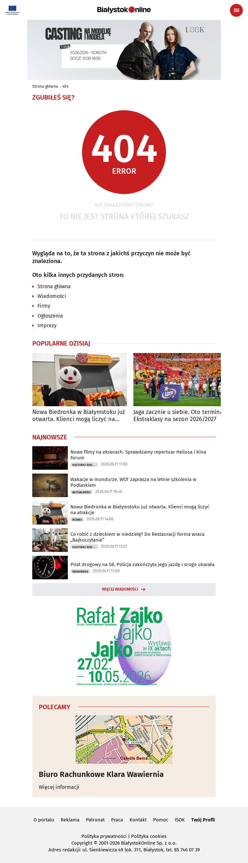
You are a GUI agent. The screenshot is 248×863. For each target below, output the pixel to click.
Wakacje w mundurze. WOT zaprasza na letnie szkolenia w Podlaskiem (133, 482)
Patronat (95, 820)
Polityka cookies (149, 836)
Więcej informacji (59, 787)
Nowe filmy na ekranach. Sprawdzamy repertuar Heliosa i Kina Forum (138, 455)
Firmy (43, 306)
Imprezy (47, 325)
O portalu (44, 820)
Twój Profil (203, 820)
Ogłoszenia (50, 316)
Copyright (81, 843)
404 (65, 86)
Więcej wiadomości (120, 589)
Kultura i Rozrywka (85, 464)
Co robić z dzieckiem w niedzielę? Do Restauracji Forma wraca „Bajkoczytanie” (137, 537)
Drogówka (80, 571)
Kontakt (138, 820)
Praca (117, 820)
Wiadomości (51, 296)
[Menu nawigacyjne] (236, 10)
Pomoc (160, 820)
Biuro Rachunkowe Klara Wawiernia (101, 774)
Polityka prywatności (104, 836)
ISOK (180, 820)
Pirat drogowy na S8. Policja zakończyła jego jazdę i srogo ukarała (142, 564)
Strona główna (45, 86)
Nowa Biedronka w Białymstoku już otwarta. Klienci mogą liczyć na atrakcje (78, 416)
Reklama (70, 820)
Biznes (77, 519)
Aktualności (81, 492)
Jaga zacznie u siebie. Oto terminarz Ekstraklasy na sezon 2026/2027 (180, 416)
